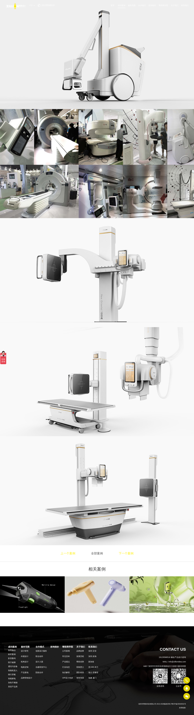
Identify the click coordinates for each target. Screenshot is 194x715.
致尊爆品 (12, 650)
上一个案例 (67, 553)
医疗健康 (12, 662)
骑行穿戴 (12, 674)
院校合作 (39, 672)
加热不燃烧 (13, 682)
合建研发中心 (41, 667)
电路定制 (24, 667)
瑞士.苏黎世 (93, 672)
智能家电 (12, 678)
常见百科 (66, 656)
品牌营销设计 (26, 678)
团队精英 (80, 672)
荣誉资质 (80, 678)
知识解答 (66, 672)
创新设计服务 (41, 651)
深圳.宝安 (92, 651)
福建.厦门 (92, 678)
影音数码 (12, 658)
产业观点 (66, 662)
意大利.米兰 (93, 667)
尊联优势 (80, 662)
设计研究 (24, 651)
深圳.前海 (92, 656)
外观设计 (24, 656)
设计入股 (39, 662)
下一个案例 (126, 553)
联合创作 (39, 656)
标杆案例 (12, 654)
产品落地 (24, 672)
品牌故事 (80, 651)
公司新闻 (66, 651)
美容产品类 (13, 687)
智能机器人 (13, 670)
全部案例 (97, 553)
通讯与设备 (13, 666)
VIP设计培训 (67, 678)
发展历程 (80, 656)
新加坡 (91, 662)
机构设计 (24, 662)
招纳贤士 (80, 667)
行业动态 (66, 667)
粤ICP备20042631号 (178, 704)
